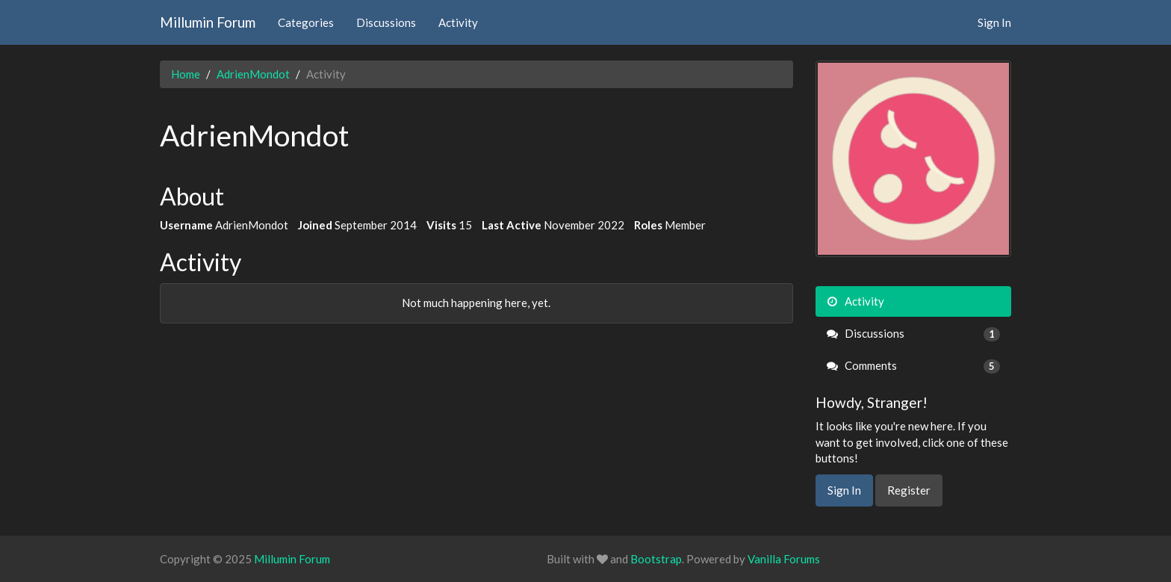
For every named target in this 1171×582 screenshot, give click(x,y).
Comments (914, 366)
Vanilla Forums (784, 559)
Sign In (994, 22)
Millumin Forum (207, 22)
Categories (306, 22)
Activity (458, 22)
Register (909, 490)
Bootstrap (656, 559)
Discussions (386, 22)
